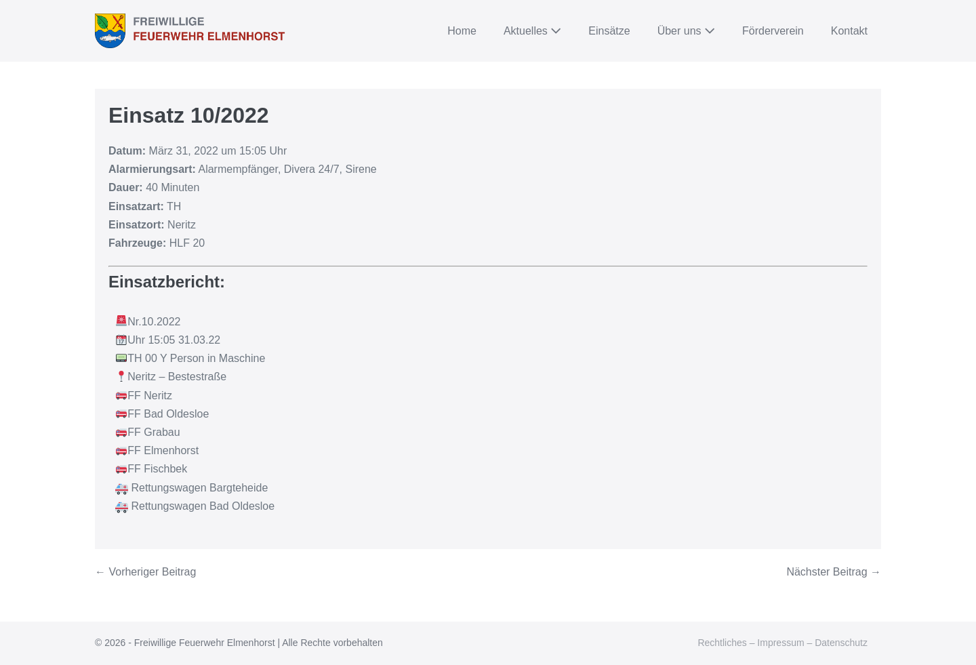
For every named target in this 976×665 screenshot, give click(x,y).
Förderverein (773, 31)
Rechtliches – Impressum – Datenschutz (782, 642)
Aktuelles (532, 31)
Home (461, 31)
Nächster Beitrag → (833, 572)
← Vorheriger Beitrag (145, 572)
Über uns (686, 31)
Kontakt (849, 31)
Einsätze (609, 31)
